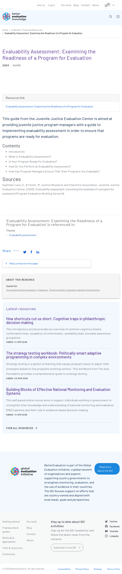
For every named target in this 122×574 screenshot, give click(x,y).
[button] (110, 16)
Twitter (114, 521)
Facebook (115, 526)
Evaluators (43, 290)
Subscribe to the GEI (65, 547)
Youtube (114, 531)
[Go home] (32, 16)
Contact (85, 5)
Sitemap (98, 569)
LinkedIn (114, 536)
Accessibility (64, 569)
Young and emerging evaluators (21, 290)
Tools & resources (12, 547)
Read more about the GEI (105, 468)
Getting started (11, 521)
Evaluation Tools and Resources (26, 30)
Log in (51, 5)
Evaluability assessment (22, 234)
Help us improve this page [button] (23, 263)
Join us (41, 5)
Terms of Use (113, 569)
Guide (17, 65)
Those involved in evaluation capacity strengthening (74, 290)
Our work (66, 5)
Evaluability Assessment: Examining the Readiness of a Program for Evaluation (43, 33)
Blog (76, 5)
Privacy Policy (82, 569)
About (95, 5)
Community (8, 554)
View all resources (19, 428)
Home (5, 30)
